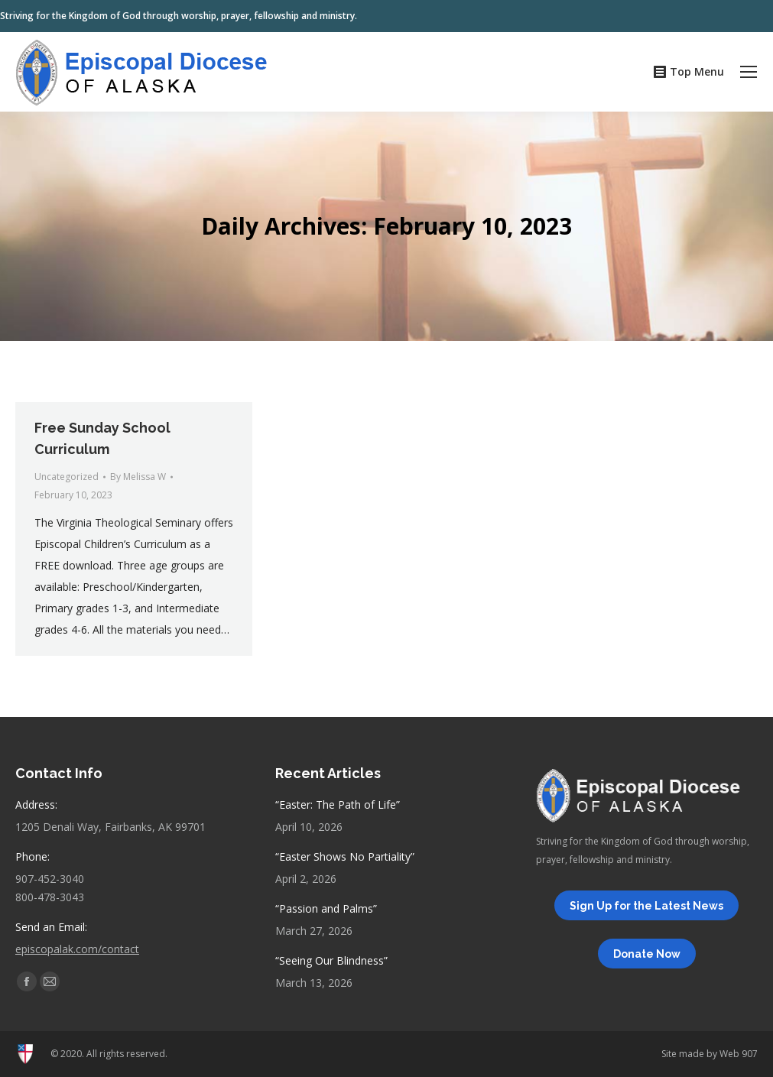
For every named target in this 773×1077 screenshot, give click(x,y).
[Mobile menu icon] (748, 72)
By (138, 476)
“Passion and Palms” (326, 908)
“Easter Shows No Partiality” (344, 856)
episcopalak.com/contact (77, 949)
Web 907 (738, 1053)
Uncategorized (66, 476)
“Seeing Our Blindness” (331, 960)
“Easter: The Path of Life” (337, 804)
